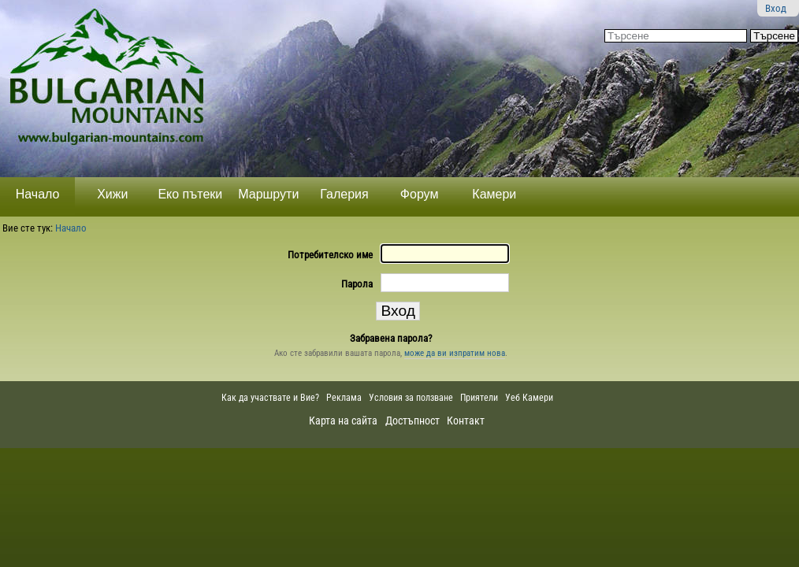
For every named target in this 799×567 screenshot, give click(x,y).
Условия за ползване (411, 397)
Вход (775, 8)
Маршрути (268, 194)
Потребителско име (330, 255)
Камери (494, 194)
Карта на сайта (343, 420)
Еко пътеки (190, 194)
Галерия (344, 194)
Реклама (344, 397)
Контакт (466, 420)
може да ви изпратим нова (454, 353)
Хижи (112, 194)
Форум (419, 194)
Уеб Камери (530, 397)
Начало (38, 194)
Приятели (479, 397)
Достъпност (412, 420)
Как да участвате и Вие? (270, 397)
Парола (357, 284)
